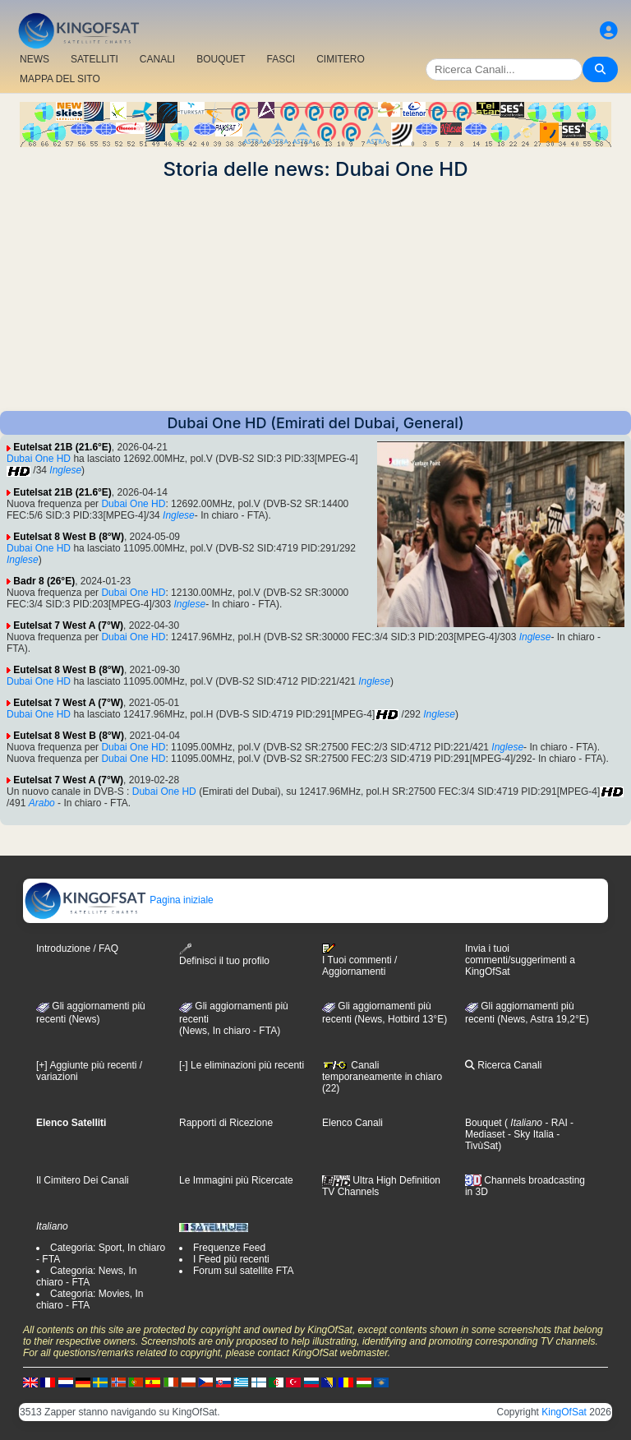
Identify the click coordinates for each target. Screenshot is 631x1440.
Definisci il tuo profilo (224, 955)
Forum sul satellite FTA (243, 1270)
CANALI (157, 59)
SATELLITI (94, 59)
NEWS (34, 59)
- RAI (555, 1122)
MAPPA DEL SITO (60, 79)
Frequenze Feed (229, 1247)
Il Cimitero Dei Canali (82, 1180)
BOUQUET (220, 59)
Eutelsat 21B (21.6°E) (62, 447)
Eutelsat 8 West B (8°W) (68, 536)
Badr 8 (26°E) (44, 581)
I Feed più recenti (231, 1259)
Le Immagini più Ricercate (236, 1180)
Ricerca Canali (503, 1065)
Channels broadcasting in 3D (525, 1186)
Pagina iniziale (119, 900)
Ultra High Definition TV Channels (381, 1186)
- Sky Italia (529, 1134)
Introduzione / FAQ (77, 948)
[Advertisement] (315, 296)
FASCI (281, 59)
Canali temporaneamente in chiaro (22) (382, 1076)
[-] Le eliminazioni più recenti (241, 1065)
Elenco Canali (352, 1122)
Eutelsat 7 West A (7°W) (68, 625)
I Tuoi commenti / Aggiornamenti (359, 960)
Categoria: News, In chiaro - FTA (86, 1276)
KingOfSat (564, 1412)
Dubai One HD (39, 458)
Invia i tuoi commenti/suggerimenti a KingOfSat (520, 960)
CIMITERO (340, 59)
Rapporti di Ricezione (226, 1122)
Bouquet (483, 1122)
